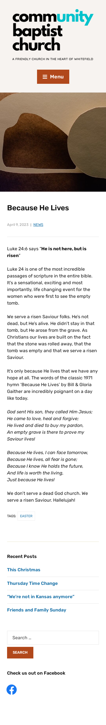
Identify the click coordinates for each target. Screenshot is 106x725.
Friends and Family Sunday (36, 610)
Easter (26, 516)
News (38, 225)
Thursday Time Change (32, 583)
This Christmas (23, 569)
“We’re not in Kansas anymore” (40, 596)
